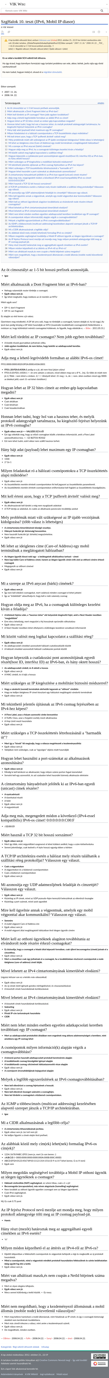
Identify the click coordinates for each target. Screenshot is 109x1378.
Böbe (88, 328)
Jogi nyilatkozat (47, 1374)
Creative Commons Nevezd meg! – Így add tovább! (63, 1360)
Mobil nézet (62, 1374)
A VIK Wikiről (31, 1374)
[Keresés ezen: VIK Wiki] (54, 10)
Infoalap (45, 1347)
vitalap (54, 40)
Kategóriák (6, 1347)
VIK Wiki (17, 4)
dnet (70, 1338)
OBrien (6, 1338)
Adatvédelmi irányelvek (12, 1374)
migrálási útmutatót (52, 72)
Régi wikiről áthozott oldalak (26, 1347)
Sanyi (49, 1338)
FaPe (28, 1338)
